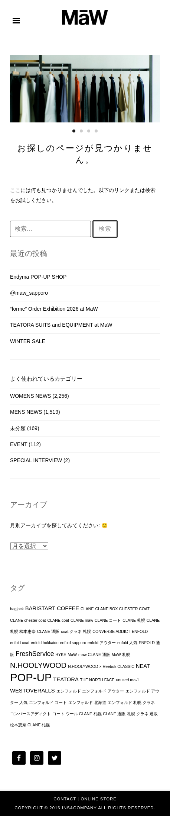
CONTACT (64, 799)
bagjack (17, 609)
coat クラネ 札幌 (76, 631)
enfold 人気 (127, 642)
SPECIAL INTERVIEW (36, 460)
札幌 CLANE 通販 (109, 713)
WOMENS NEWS (30, 396)
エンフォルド (68, 691)
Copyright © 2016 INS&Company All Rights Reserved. (84, 808)
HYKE (60, 654)
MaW (72, 654)
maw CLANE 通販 (94, 654)
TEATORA (66, 679)
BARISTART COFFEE (52, 608)
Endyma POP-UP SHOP (38, 277)
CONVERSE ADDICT (111, 631)
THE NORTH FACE (97, 680)
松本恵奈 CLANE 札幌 (30, 725)
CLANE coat (58, 620)
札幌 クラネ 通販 (142, 713)
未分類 (18, 428)
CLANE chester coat (28, 620)
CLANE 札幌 (133, 620)
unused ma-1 (127, 680)
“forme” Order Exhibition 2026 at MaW (54, 309)
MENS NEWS (26, 412)
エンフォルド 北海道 (87, 702)
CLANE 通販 (48, 631)
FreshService (35, 653)
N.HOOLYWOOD (38, 665)
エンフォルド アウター (103, 691)
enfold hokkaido (45, 642)
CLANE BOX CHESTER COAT (122, 609)
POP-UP (31, 677)
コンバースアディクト (30, 713)
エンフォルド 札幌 (124, 702)
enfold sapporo (73, 642)
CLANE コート (108, 620)
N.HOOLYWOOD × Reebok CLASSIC (101, 666)
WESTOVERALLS (32, 691)
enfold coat (19, 642)
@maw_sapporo (29, 293)
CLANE (87, 609)
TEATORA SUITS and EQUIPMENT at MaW (61, 325)
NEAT (143, 666)
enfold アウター (102, 642)
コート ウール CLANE (72, 713)
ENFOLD (140, 631)
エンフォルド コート (48, 702)
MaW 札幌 (121, 654)
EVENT (18, 444)
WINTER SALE (27, 341)
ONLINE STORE (98, 799)
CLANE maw (82, 620)
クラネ (149, 702)
